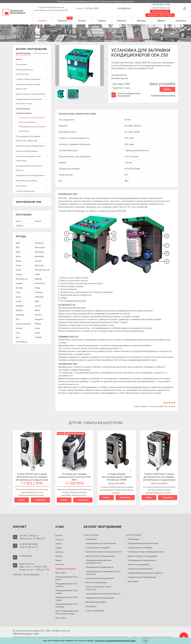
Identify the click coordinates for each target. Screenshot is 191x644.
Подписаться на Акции (65, 568)
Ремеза (19, 274)
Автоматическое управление (32, 117)
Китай (18, 269)
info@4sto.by (124, 8)
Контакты (181, 20)
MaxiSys (19, 310)
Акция (61, 433)
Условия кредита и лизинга (163, 94)
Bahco (18, 256)
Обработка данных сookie (26, 633)
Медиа (161, 20)
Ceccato (38, 260)
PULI (18, 319)
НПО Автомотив (42, 269)
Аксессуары (24, 130)
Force (18, 292)
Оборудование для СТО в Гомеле (66, 591)
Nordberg (20, 314)
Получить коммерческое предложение (126, 94)
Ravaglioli (39, 319)
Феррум (38, 278)
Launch (38, 305)
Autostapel (39, 251)
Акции (19, 59)
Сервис (102, 20)
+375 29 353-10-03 (160, 4)
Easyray (19, 283)
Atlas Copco (40, 247)
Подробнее (40, 500)
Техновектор (21, 278)
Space (37, 332)
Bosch (18, 221)
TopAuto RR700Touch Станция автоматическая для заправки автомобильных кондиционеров (32, 477)
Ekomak (19, 287)
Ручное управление (27, 121)
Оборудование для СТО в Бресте (66, 577)
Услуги (82, 20)
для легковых (22, 53)
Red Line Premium (23, 323)
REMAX (38, 323)
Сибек (37, 274)
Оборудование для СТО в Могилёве (66, 605)
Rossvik (19, 328)
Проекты (122, 20)
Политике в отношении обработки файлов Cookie (115, 641)
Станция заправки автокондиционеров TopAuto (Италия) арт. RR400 (116, 477)
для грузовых (36, 53)
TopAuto (38, 337)
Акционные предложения (160, 15)
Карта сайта (60, 572)
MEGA (37, 310)
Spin (18, 337)
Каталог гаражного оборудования (44, 38)
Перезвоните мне (160, 11)
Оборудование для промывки (32, 126)
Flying (37, 287)
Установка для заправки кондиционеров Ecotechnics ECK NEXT (74, 477)
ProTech (38, 314)
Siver (18, 332)
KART (37, 301)
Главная (18, 38)
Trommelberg (21, 341)
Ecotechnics (40, 283)
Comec (19, 265)
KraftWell (19, 305)
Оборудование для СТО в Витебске (66, 584)
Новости (62, 20)
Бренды (141, 20)
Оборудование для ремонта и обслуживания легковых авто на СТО (100, 38)
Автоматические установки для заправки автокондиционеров (51, 41)
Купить (167, 89)
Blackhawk (39, 256)
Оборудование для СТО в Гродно (66, 598)
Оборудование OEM (28, 201)
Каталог (42, 20)
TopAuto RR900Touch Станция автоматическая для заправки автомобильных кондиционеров (159, 477)
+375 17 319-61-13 (160, 8)
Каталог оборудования (31, 49)
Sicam (37, 328)
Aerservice (39, 242)
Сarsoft (38, 221)
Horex (18, 296)
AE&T (18, 242)
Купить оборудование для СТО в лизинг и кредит (67, 612)
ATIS (18, 247)
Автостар (39, 265)
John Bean (39, 296)
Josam (19, 301)
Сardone (19, 225)
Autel (18, 251)
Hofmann (39, 292)
